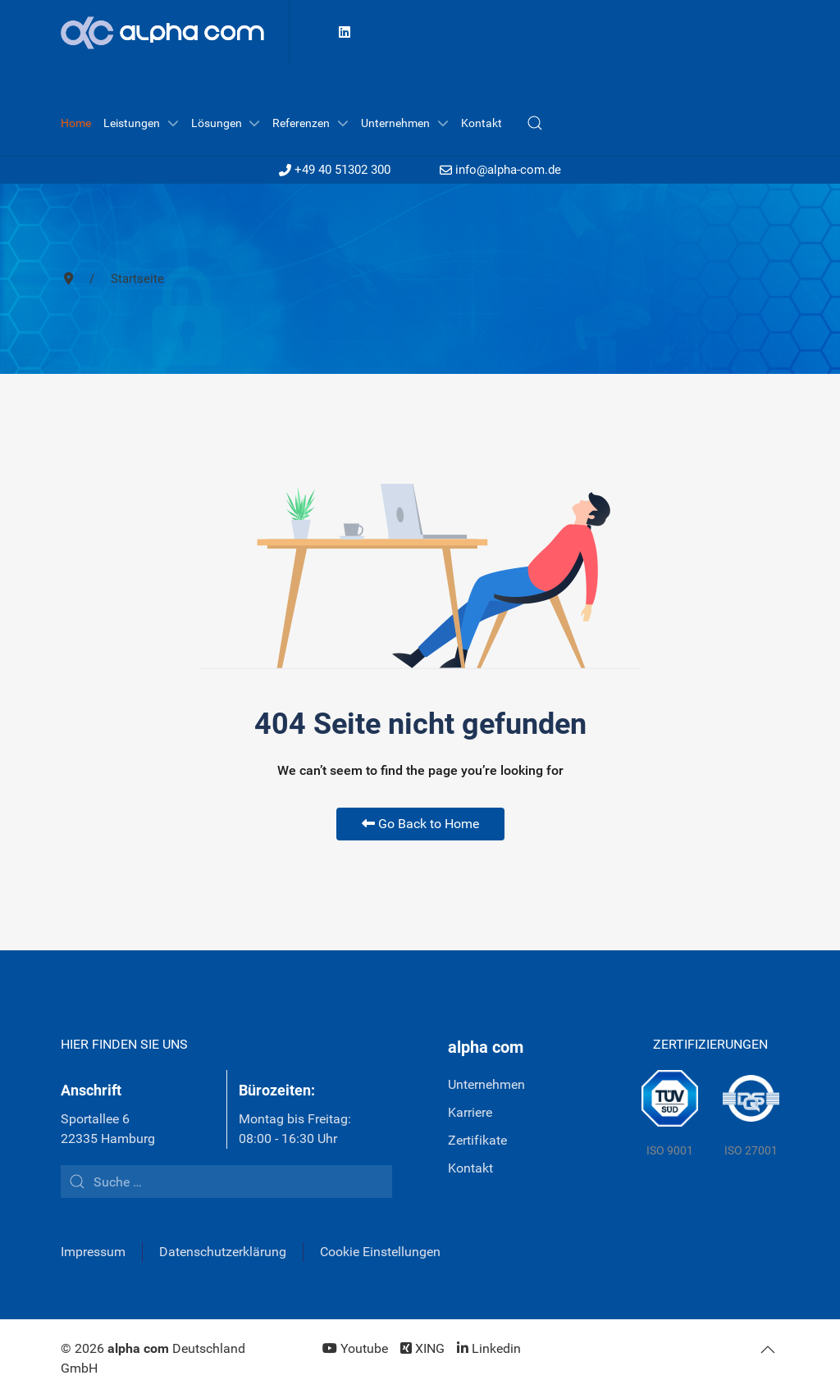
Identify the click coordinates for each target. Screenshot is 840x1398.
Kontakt (470, 1168)
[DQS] (751, 1114)
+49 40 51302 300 (334, 169)
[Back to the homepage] (175, 33)
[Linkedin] (344, 32)
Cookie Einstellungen (380, 1251)
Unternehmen (486, 1084)
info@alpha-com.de (500, 169)
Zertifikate (477, 1140)
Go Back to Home (420, 823)
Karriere (470, 1112)
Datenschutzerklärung (222, 1251)
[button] (535, 123)
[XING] (422, 1348)
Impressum (93, 1251)
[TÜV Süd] (669, 1114)
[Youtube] (355, 1348)
